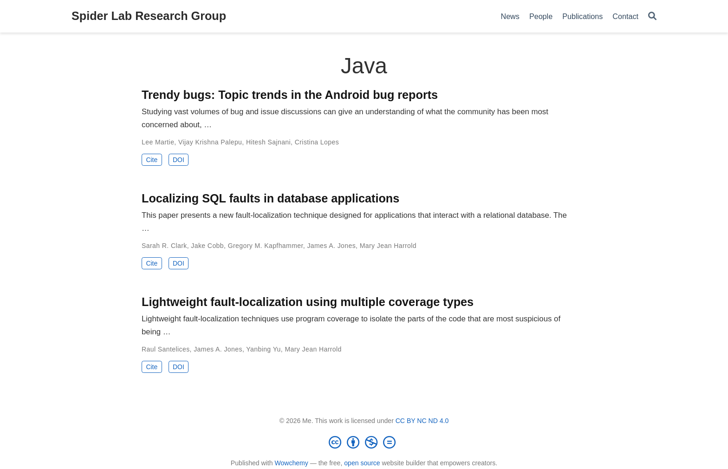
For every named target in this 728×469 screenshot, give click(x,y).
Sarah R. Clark (164, 245)
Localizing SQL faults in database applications (270, 198)
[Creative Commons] (364, 442)
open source (362, 463)
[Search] (652, 16)
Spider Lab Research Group (149, 15)
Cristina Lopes (317, 142)
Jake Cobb (207, 245)
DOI (178, 159)
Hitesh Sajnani (268, 142)
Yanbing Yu (263, 349)
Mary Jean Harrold (388, 245)
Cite (151, 159)
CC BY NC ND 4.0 (422, 420)
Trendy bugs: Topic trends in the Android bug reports (290, 94)
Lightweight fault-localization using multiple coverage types (308, 301)
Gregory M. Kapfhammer (265, 245)
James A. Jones (331, 245)
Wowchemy (291, 463)
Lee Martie (158, 142)
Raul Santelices (166, 349)
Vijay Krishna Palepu (210, 142)
